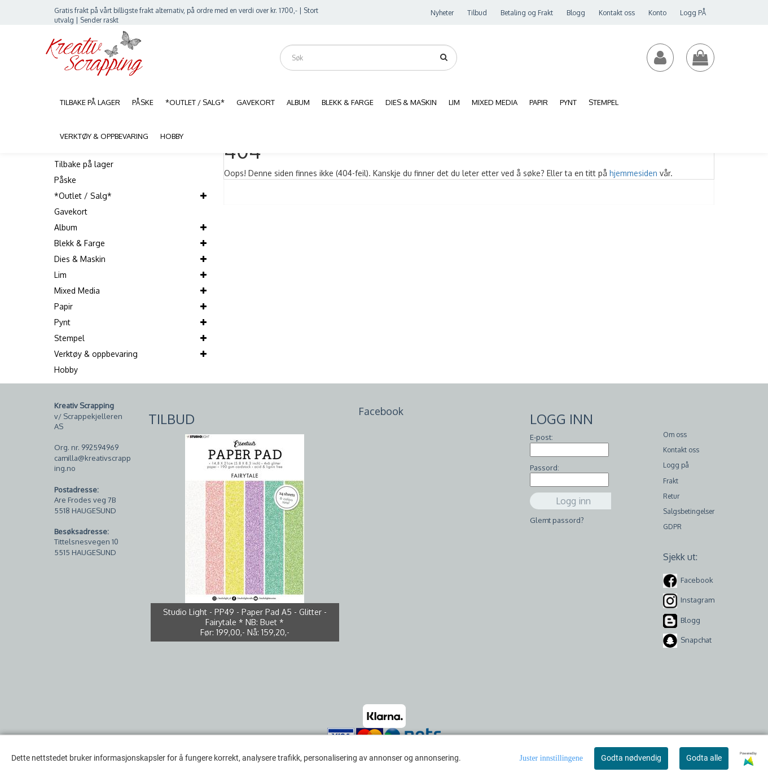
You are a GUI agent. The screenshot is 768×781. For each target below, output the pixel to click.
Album (65, 227)
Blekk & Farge (79, 243)
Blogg (576, 12)
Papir (63, 306)
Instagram (697, 599)
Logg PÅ (693, 12)
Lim (60, 275)
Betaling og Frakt (527, 12)
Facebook (697, 579)
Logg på (676, 465)
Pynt (62, 322)
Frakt (670, 481)
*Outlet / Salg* (83, 195)
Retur (671, 496)
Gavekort (70, 211)
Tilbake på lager (83, 164)
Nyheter (442, 12)
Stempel (69, 338)
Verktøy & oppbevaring (96, 354)
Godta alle (704, 757)
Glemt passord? (557, 520)
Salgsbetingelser (688, 511)
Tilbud (477, 12)
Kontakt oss (617, 12)
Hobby (66, 369)
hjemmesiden (633, 173)
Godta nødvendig (631, 757)
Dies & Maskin (80, 259)
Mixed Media (77, 290)
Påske (65, 180)
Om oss (675, 434)
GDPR (672, 526)
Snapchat (696, 639)
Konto (657, 12)
